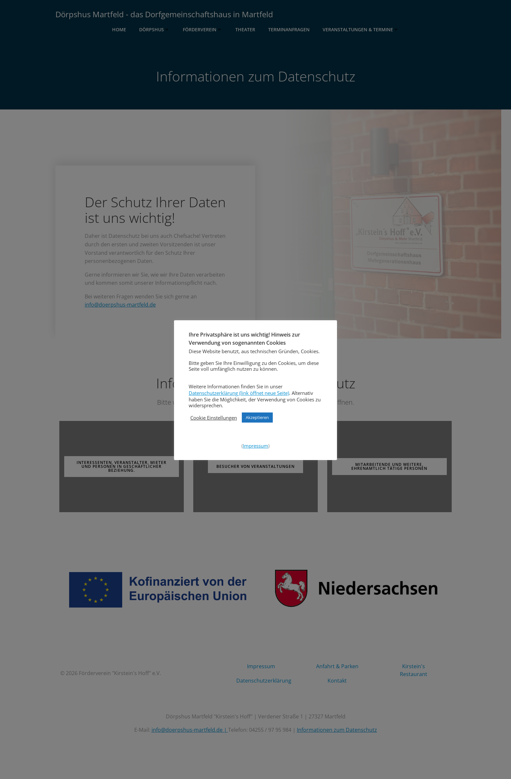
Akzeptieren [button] (257, 417)
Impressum (255, 445)
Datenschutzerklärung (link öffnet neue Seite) (239, 393)
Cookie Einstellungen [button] (213, 417)
